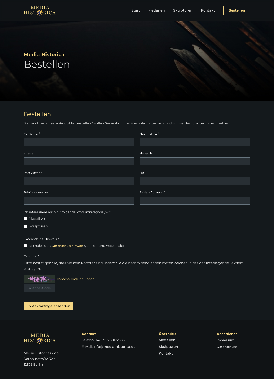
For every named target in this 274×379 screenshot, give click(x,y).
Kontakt (208, 10)
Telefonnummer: (36, 192)
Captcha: (31, 256)
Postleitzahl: (33, 173)
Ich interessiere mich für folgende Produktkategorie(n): (67, 212)
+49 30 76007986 (110, 340)
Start (135, 10)
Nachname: (149, 134)
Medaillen (156, 10)
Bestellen (237, 10)
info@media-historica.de (114, 347)
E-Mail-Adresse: (152, 192)
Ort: (142, 173)
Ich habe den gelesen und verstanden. (79, 245)
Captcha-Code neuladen (78, 279)
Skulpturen (183, 10)
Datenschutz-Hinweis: (41, 239)
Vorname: (32, 134)
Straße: (29, 153)
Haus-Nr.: (147, 153)
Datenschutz (228, 347)
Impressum (227, 340)
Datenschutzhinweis (69, 246)
